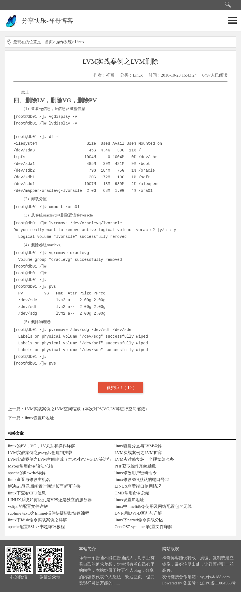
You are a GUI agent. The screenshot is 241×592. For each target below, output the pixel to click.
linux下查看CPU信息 (27, 493)
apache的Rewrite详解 (26, 473)
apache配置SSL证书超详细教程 (36, 526)
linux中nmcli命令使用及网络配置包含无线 (153, 506)
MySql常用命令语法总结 (30, 466)
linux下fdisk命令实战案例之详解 (37, 520)
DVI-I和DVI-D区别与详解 (138, 513)
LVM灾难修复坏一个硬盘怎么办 (144, 459)
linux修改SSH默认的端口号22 (141, 479)
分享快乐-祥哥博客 (47, 20)
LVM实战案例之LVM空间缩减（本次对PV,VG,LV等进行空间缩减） (87, 409)
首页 (49, 42)
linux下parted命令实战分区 (138, 520)
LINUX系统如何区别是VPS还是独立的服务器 (50, 499)
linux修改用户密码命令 (135, 473)
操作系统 (64, 42)
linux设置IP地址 (39, 418)
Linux (79, 42)
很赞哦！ (116, 387)
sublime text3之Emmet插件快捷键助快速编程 (48, 513)
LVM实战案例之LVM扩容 (138, 452)
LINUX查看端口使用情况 (137, 486)
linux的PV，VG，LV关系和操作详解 (41, 446)
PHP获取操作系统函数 (135, 466)
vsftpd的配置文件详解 (28, 506)
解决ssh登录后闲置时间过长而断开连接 (44, 486)
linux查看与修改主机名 (29, 479)
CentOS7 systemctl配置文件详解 (143, 526)
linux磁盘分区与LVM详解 (138, 446)
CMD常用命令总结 (131, 493)
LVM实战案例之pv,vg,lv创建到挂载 (40, 452)
